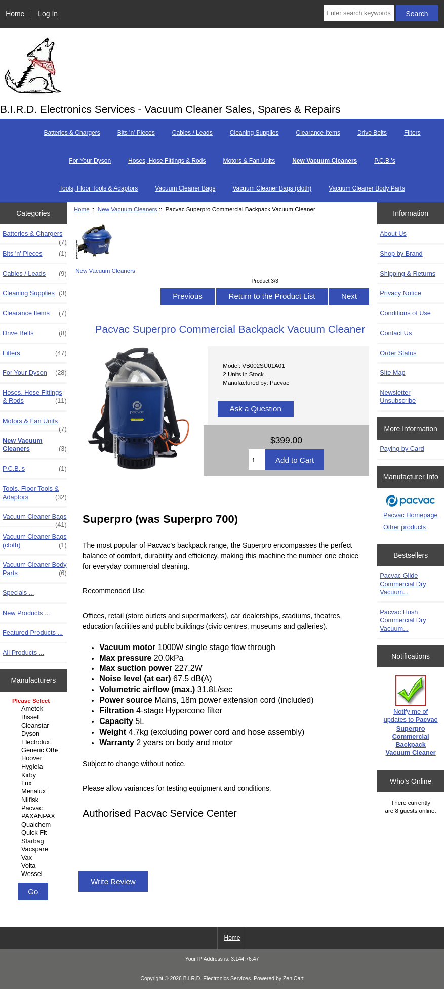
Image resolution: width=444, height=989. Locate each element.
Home (15, 14)
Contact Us (396, 333)
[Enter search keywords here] (359, 13)
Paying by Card (402, 448)
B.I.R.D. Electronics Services (217, 978)
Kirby (34, 775)
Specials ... (18, 592)
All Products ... (23, 652)
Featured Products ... (33, 632)
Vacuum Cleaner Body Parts (367, 188)
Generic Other (34, 750)
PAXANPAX (34, 816)
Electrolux (34, 742)
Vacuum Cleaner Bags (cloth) (272, 188)
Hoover (34, 758)
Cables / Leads (192, 132)
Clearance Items (318, 132)
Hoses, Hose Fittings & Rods (167, 160)
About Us (393, 233)
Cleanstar (34, 725)
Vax (34, 858)
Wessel (34, 874)
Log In (48, 14)
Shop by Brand (401, 253)
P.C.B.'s (384, 160)
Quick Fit (34, 833)
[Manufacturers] (33, 788)
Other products (404, 527)
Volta (34, 866)
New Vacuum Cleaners (127, 209)
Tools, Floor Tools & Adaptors (98, 188)
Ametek (34, 709)
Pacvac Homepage (410, 515)
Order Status (398, 353)
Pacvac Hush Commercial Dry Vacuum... (403, 620)
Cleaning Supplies (254, 132)
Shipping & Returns (407, 273)
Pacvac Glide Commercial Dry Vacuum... (403, 583)
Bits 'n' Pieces (136, 132)
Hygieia (34, 767)
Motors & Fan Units (249, 160)
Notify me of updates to (411, 715)
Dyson (34, 734)
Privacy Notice (400, 293)
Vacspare (34, 849)
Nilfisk (34, 800)
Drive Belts (372, 132)
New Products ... (26, 613)
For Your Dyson (90, 160)
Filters (412, 132)
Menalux (34, 791)
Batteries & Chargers (72, 132)
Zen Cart (293, 978)
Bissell (34, 717)
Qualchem (34, 825)
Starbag (34, 841)
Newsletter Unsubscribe (398, 396)
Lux (34, 783)
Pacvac (34, 808)
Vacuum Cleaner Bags (185, 188)
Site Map (392, 372)
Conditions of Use (405, 313)
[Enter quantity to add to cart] (257, 459)
